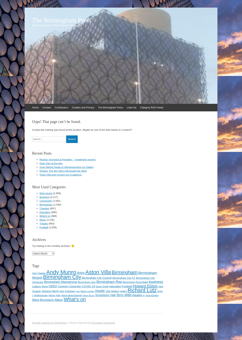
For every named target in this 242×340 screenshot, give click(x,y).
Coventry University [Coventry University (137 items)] (69, 286)
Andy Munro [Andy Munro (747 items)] (61, 272)
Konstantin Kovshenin (103, 322)
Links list (131, 107)
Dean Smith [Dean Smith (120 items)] (102, 286)
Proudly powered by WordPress (49, 322)
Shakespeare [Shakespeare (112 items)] (41, 295)
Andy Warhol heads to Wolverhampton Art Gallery (67, 167)
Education (45, 212)
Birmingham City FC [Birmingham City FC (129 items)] (123, 278)
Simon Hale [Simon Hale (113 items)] (54, 295)
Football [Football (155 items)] (127, 286)
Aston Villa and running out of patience (60, 174)
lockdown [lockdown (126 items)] (70, 291)
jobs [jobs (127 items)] (61, 291)
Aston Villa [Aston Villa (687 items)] (98, 272)
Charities (44, 208)
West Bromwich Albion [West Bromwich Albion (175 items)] (47, 300)
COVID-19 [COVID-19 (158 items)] (88, 286)
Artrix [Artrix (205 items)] (81, 273)
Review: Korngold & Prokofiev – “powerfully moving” (68, 159)
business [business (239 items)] (156, 282)
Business (45, 197)
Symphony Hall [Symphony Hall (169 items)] (105, 295)
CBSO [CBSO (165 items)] (53, 286)
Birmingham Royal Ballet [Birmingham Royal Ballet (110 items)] (135, 282)
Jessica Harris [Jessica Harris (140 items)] (50, 291)
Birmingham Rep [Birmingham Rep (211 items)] (109, 282)
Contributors (61, 107)
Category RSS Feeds (151, 107)
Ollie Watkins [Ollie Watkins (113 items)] (112, 291)
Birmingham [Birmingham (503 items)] (125, 272)
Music (43, 219)
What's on (45, 216)
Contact (47, 107)
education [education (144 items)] (115, 286)
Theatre (44, 223)
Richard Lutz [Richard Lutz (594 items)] (142, 290)
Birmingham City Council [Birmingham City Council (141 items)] (97, 277)
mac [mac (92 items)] (78, 291)
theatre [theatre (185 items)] (137, 295)
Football (44, 227)
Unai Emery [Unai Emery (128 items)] (152, 295)
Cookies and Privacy (83, 107)
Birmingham (46, 204)
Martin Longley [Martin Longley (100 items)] (88, 291)
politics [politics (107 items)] (123, 291)
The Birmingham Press (62, 20)
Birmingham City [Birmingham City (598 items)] (62, 277)
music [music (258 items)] (100, 291)
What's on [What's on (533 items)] (75, 299)
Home (35, 107)
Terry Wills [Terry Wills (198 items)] (124, 295)
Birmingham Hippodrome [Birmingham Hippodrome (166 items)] (60, 282)
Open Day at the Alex (51, 163)
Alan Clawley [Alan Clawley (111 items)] (39, 273)
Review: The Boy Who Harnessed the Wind (63, 171)
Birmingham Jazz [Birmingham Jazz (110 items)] (87, 282)
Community (46, 200)
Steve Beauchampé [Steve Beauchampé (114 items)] (71, 295)
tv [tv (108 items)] (144, 295)
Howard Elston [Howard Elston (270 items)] (145, 286)
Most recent (46, 193)
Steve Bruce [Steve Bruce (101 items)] (89, 295)
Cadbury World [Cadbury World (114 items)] (40, 286)
